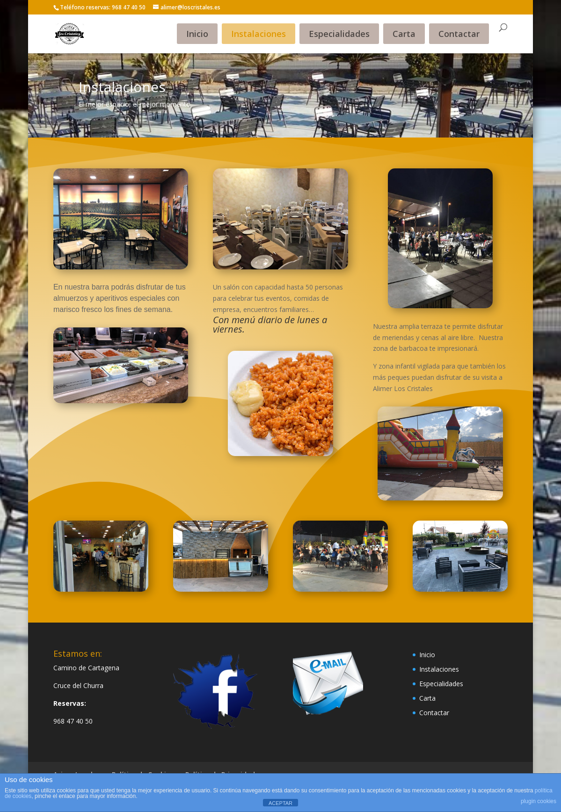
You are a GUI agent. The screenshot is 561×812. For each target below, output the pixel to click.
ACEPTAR (280, 803)
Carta (404, 33)
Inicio (197, 33)
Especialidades (339, 33)
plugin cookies (538, 801)
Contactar (459, 33)
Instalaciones (258, 33)
